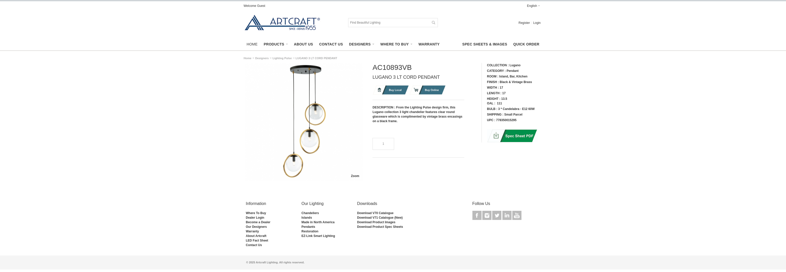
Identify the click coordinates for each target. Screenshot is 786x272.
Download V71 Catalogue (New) (380, 217)
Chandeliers (310, 213)
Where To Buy (256, 213)
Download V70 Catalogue (375, 213)
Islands (306, 217)
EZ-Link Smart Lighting (318, 236)
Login (537, 23)
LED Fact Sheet (257, 240)
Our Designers (256, 227)
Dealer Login (255, 217)
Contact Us (254, 245)
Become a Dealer (258, 222)
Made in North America (317, 222)
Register (524, 23)
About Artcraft (256, 236)
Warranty (252, 231)
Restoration (309, 231)
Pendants (308, 227)
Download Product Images (376, 222)
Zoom (355, 176)
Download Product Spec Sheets (380, 227)
